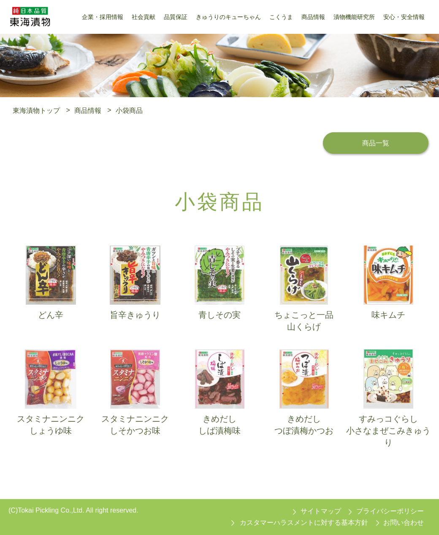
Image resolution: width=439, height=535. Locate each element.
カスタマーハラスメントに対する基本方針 (304, 522)
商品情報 (87, 110)
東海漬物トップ (36, 110)
